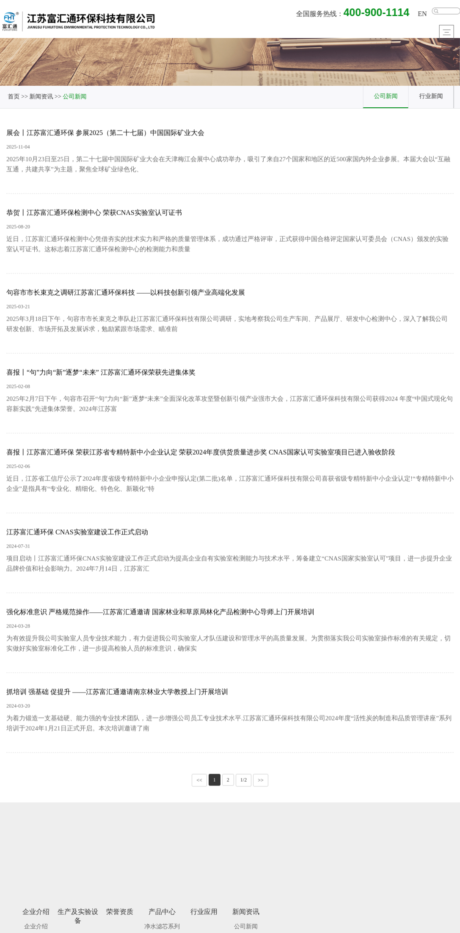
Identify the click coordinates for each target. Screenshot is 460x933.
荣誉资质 (119, 914)
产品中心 (162, 914)
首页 (13, 96)
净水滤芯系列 (162, 929)
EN (423, 14)
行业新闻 (432, 96)
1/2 (243, 781)
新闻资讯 (41, 96)
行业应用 (204, 914)
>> (261, 781)
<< (199, 781)
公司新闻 (74, 96)
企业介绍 (36, 914)
